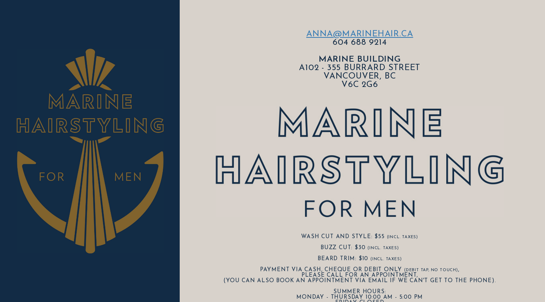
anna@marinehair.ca (359, 34)
